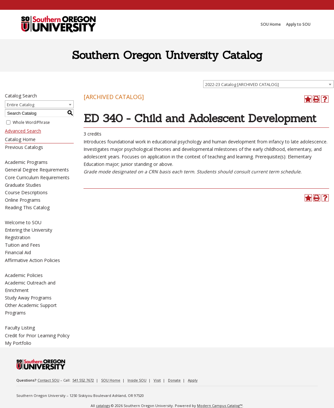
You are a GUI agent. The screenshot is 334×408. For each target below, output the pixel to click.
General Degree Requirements (37, 170)
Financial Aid (18, 252)
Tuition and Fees (22, 245)
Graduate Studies (23, 185)
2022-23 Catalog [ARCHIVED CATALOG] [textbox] (242, 84)
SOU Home (110, 380)
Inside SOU (137, 380)
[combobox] (268, 84)
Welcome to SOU (23, 222)
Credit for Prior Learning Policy (37, 335)
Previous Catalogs (24, 147)
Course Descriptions (26, 192)
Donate (174, 380)
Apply (193, 380)
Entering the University (28, 230)
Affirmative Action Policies (32, 260)
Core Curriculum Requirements (37, 177)
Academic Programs (26, 162)
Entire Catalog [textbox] (20, 105)
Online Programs (22, 200)
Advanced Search (23, 131)
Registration (17, 237)
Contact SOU (48, 380)
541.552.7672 (83, 380)
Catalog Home (20, 139)
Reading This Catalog (27, 207)
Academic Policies (24, 275)
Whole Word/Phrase (31, 122)
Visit (157, 380)
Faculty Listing (20, 328)
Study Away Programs (28, 298)
